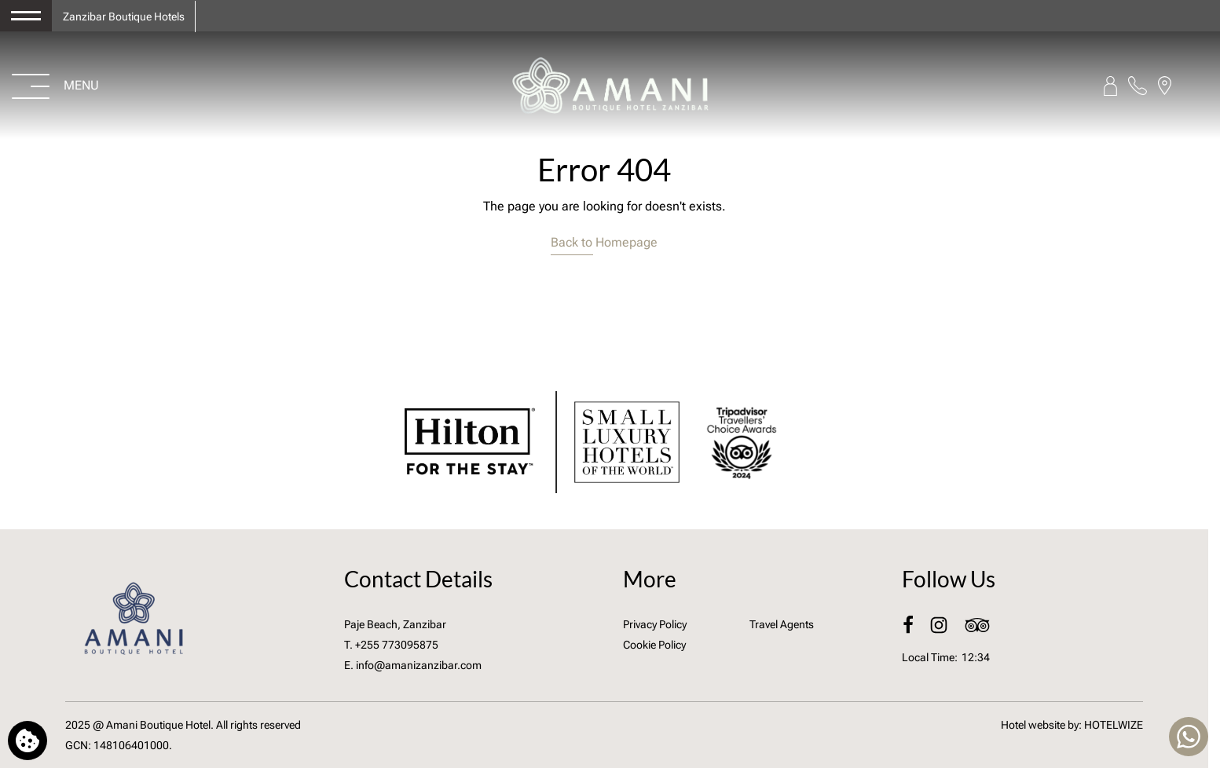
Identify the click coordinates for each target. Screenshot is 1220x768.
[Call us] (1137, 85)
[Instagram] (940, 624)
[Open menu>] (56, 85)
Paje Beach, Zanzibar (395, 624)
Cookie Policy (654, 644)
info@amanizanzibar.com (419, 665)
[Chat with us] (1188, 736)
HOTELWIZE (1113, 725)
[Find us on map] (1164, 85)
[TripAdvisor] (977, 624)
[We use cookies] (27, 740)
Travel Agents (781, 624)
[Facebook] (909, 624)
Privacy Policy (655, 624)
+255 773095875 (396, 644)
